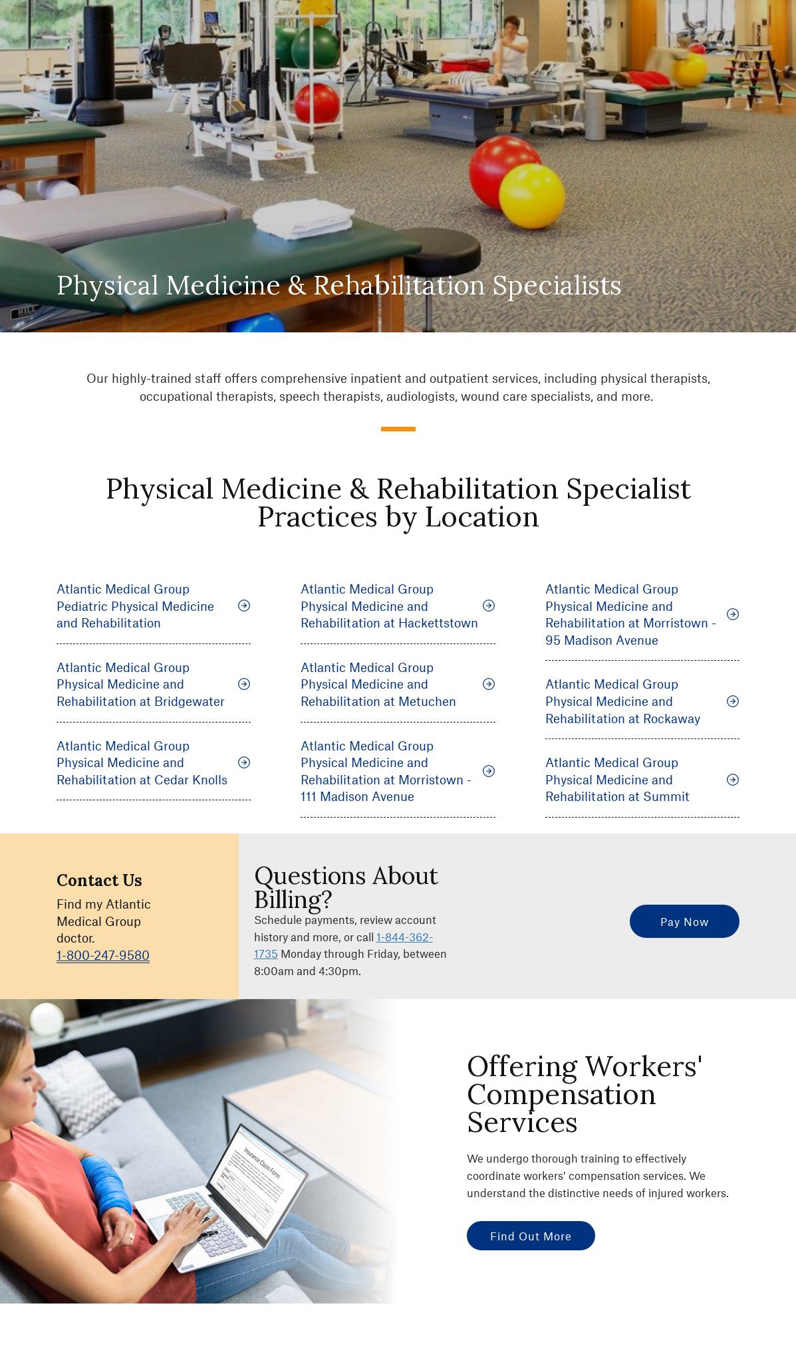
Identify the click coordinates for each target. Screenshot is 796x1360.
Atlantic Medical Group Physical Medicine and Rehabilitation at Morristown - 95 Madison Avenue (642, 614)
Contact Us (99, 880)
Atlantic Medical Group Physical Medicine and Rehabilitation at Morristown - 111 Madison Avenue (398, 771)
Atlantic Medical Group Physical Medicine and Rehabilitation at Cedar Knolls (154, 762)
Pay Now (684, 921)
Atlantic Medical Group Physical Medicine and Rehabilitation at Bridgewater (154, 684)
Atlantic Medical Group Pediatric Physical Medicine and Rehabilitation (154, 605)
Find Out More (531, 1235)
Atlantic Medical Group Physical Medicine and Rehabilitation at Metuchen (398, 684)
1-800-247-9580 (103, 955)
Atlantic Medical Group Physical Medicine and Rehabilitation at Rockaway (642, 700)
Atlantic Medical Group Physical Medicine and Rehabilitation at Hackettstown (398, 605)
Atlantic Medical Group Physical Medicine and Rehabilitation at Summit (642, 779)
